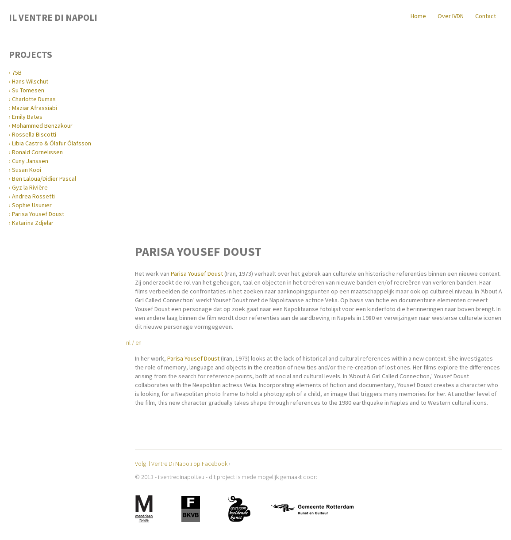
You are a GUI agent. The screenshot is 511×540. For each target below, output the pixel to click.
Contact (485, 16)
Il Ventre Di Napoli (53, 16)
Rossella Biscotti (34, 134)
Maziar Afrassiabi (34, 108)
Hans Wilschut (30, 81)
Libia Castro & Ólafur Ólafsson (51, 143)
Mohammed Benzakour (42, 125)
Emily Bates (27, 117)
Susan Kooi (26, 170)
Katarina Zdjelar (33, 223)
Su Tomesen (28, 90)
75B (17, 72)
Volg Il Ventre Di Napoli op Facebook (181, 464)
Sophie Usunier (32, 205)
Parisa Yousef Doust (38, 214)
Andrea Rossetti (33, 196)
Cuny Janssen (30, 161)
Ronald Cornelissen (37, 152)
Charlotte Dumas (34, 99)
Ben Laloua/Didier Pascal (44, 179)
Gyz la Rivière (30, 187)
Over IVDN (451, 16)
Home (418, 16)
